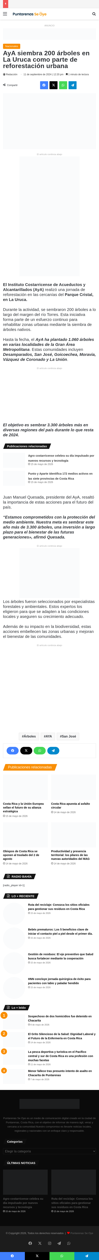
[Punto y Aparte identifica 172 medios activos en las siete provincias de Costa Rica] (14, 478)
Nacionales (11, 46)
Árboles (30, 736)
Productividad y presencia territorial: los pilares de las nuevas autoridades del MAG (70, 855)
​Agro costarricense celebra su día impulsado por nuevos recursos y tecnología (23, 1203)
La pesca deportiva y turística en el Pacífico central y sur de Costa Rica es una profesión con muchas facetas (60, 1056)
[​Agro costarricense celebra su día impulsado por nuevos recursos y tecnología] (14, 460)
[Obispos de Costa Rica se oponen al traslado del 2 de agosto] (25, 834)
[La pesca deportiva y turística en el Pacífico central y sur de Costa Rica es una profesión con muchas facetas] (14, 1057)
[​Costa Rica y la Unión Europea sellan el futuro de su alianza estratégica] (25, 787)
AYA (49, 736)
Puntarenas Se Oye (82, 1233)
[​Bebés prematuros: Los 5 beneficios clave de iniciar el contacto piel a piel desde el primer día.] (14, 938)
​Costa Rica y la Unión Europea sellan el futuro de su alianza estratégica (23, 807)
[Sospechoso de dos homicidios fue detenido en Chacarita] (14, 1021)
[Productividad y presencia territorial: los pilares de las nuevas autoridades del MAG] (73, 834)
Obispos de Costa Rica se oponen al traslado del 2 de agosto (21, 855)
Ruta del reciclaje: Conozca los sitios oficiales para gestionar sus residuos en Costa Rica (72, 1203)
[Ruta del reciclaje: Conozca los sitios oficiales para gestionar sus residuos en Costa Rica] (14, 914)
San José (69, 736)
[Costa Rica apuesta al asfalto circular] (73, 787)
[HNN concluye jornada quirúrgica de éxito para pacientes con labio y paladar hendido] (14, 988)
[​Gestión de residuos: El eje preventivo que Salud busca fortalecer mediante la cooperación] (14, 963)
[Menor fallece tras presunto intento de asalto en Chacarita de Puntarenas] (14, 1076)
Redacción (11, 74)
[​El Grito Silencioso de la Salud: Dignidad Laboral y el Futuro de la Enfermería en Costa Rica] (14, 1039)
